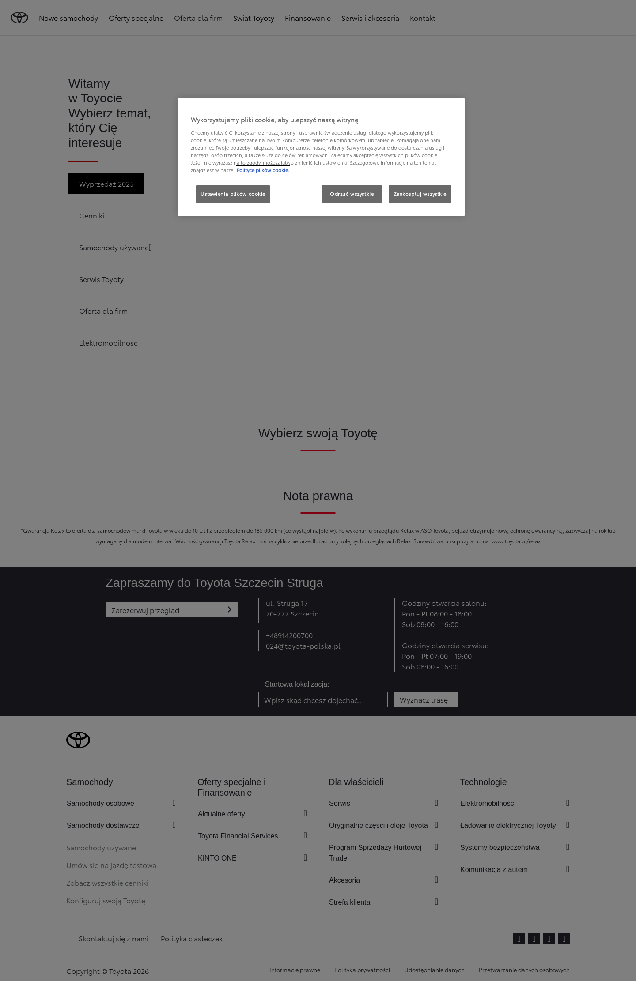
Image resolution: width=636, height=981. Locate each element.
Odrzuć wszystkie (352, 193)
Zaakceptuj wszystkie (420, 193)
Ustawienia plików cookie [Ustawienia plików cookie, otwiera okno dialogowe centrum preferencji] (233, 193)
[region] (321, 157)
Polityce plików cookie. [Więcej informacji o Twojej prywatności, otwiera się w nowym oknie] (263, 169)
